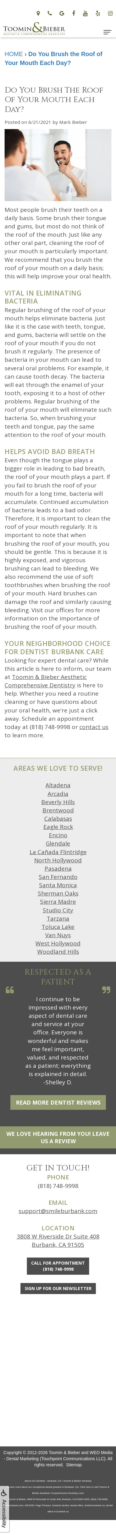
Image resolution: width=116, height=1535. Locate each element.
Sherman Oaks (58, 893)
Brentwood (58, 810)
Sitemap (74, 1464)
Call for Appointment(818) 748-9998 (58, 1266)
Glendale (58, 843)
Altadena (58, 785)
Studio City (58, 910)
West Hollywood (58, 943)
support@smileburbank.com (58, 1211)
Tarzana (58, 918)
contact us (93, 727)
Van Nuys (58, 935)
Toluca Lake (58, 927)
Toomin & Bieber (64, 1452)
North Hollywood (58, 860)
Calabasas (58, 819)
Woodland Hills (58, 952)
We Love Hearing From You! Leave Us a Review (58, 1137)
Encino (58, 835)
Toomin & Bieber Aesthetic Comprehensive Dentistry (46, 681)
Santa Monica (58, 885)
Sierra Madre (58, 902)
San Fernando (58, 877)
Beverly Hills (58, 802)
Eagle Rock (58, 827)
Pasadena (58, 869)
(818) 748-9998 (58, 1186)
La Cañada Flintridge (58, 852)
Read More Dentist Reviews (58, 1102)
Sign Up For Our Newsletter (58, 1288)
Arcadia (58, 794)
